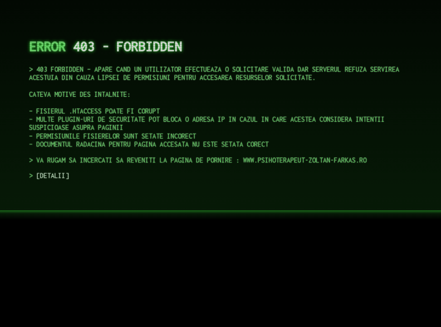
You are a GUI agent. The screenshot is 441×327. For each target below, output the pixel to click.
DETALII (52, 175)
